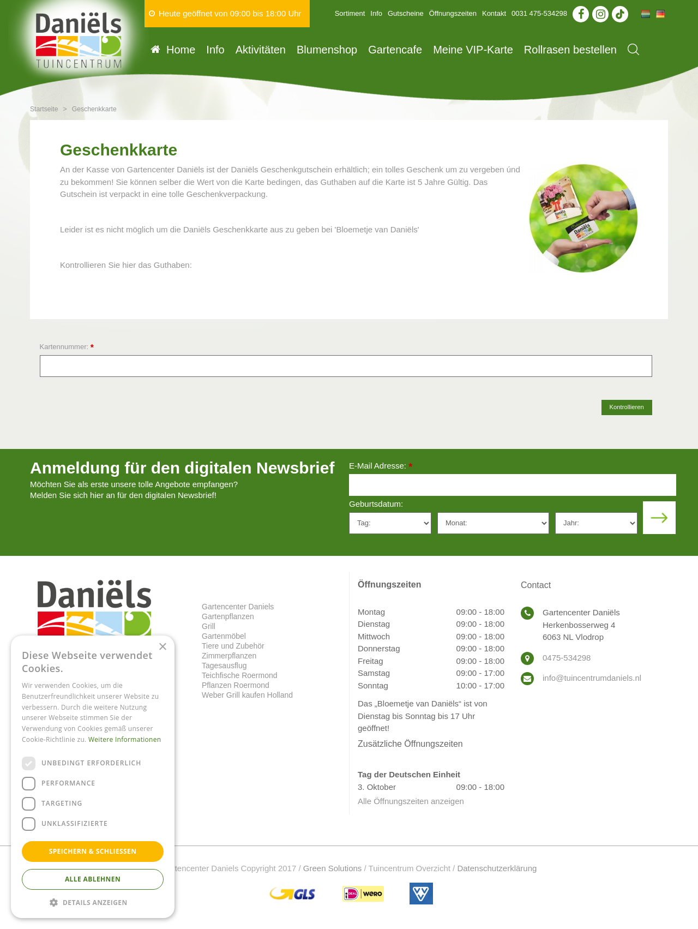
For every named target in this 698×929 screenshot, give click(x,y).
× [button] (162, 647)
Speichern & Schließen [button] (93, 851)
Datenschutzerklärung (497, 868)
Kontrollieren (627, 407)
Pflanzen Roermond (235, 685)
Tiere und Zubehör (233, 646)
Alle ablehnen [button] (93, 879)
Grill (208, 626)
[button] (93, 902)
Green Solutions (332, 868)
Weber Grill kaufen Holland (247, 695)
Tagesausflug (224, 665)
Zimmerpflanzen (229, 655)
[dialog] (92, 777)
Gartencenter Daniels (238, 606)
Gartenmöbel (224, 636)
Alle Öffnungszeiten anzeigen (411, 801)
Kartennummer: (67, 347)
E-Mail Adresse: (380, 466)
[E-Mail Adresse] (512, 485)
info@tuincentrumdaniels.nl (592, 677)
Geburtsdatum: (376, 503)
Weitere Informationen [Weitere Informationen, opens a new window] (124, 739)
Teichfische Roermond (240, 675)
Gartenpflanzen (228, 616)
